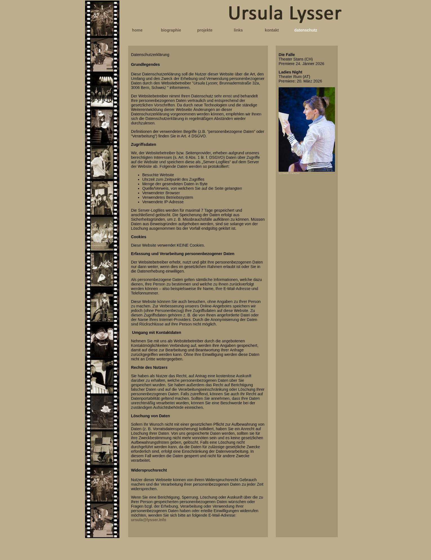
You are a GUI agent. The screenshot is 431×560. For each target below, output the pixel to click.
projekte (204, 30)
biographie (171, 30)
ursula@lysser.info (148, 519)
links (238, 30)
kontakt (272, 30)
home (137, 30)
